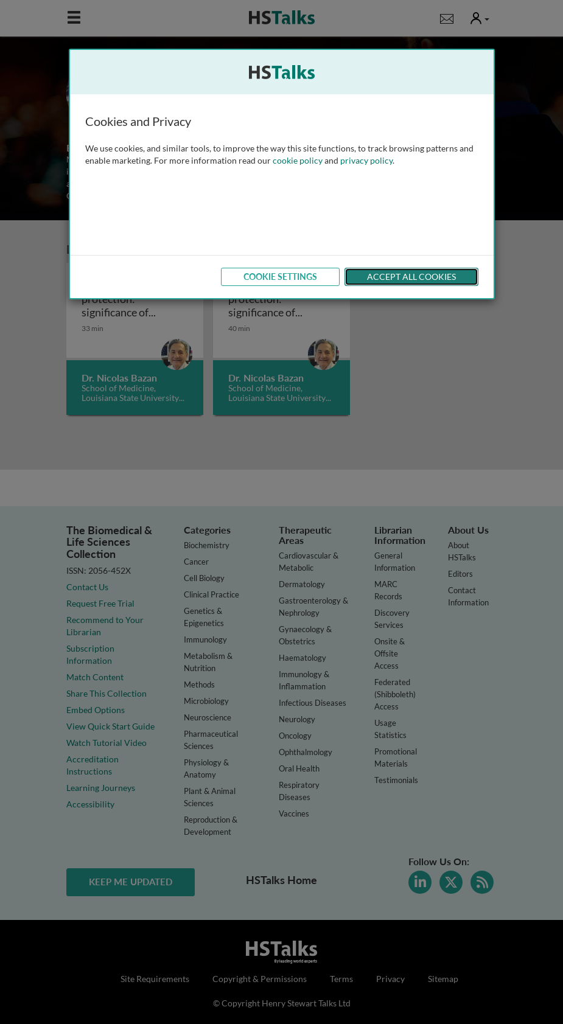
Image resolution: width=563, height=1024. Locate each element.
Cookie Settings (280, 276)
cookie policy (298, 160)
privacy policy (366, 160)
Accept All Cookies (411, 276)
